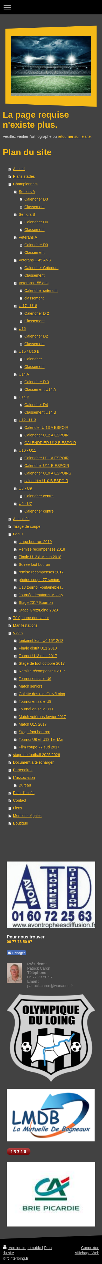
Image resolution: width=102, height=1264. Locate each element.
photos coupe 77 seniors (39, 580)
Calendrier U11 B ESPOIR (46, 465)
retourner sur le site (74, 136)
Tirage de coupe (27, 526)
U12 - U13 (27, 420)
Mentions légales (27, 815)
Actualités (21, 519)
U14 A (24, 374)
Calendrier (33, 359)
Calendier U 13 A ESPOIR (46, 427)
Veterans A (28, 237)
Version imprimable (22, 1248)
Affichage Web (87, 1253)
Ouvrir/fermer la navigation (51, 7)
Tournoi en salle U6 (35, 678)
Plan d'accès (24, 793)
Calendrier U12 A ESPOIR (46, 435)
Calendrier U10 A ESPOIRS (47, 473)
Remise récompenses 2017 (42, 671)
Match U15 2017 (33, 724)
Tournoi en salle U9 (35, 701)
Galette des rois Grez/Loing (42, 694)
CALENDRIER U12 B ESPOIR (50, 443)
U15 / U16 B (29, 351)
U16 (22, 328)
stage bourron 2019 (35, 541)
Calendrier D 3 (36, 382)
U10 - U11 (27, 450)
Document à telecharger (33, 762)
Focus (18, 534)
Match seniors (30, 686)
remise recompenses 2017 (41, 572)
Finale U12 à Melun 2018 (40, 557)
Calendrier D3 (36, 199)
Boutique (20, 823)
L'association (24, 777)
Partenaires (23, 770)
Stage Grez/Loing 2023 (38, 610)
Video (18, 633)
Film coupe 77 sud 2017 (39, 747)
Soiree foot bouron (34, 564)
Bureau (25, 785)
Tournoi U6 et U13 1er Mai (41, 739)
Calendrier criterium (41, 290)
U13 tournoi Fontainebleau (41, 587)
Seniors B (27, 214)
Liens (17, 808)
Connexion (90, 1248)
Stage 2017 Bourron (36, 602)
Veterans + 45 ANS (35, 260)
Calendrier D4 (36, 222)
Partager (16, 953)
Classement (34, 207)
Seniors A (27, 191)
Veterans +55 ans (33, 283)
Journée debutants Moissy (41, 595)
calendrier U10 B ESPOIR (46, 481)
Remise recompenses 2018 (42, 549)
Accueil (19, 169)
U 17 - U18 (28, 306)
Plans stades (24, 176)
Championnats (25, 184)
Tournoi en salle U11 (36, 709)
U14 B (24, 397)
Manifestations (25, 625)
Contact (19, 800)
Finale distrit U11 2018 (38, 648)
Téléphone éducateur (31, 618)
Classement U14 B (40, 412)
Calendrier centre (39, 496)
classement (34, 298)
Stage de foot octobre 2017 (42, 663)
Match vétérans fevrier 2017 (42, 716)
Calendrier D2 (36, 336)
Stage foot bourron (34, 732)
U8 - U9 (25, 488)
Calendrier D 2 (36, 313)
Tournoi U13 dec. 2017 (38, 656)
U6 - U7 (25, 503)
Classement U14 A (40, 389)
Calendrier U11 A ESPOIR (46, 458)
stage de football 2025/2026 (36, 755)
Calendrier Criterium (41, 268)
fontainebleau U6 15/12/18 (41, 640)
